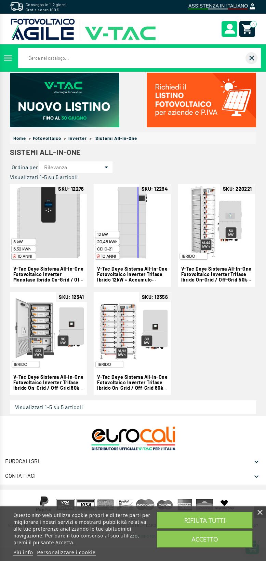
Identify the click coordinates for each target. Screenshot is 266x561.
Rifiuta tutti (204, 520)
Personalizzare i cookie (66, 552)
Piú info (23, 552)
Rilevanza (77, 167)
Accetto (204, 539)
